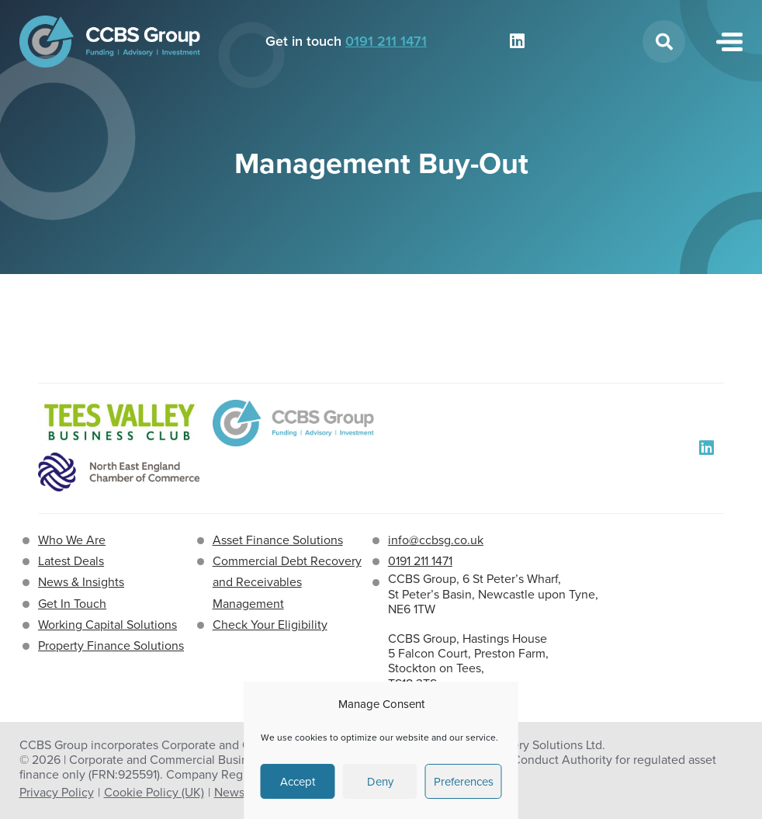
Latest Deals (71, 561)
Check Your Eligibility (270, 624)
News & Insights (81, 582)
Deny (380, 781)
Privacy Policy (56, 792)
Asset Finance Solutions (278, 540)
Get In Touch (72, 604)
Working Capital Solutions (107, 624)
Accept (297, 781)
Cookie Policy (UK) (154, 792)
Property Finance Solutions (111, 645)
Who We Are (72, 540)
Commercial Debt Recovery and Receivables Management (287, 582)
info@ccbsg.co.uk (435, 540)
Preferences (464, 781)
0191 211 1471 (386, 41)
